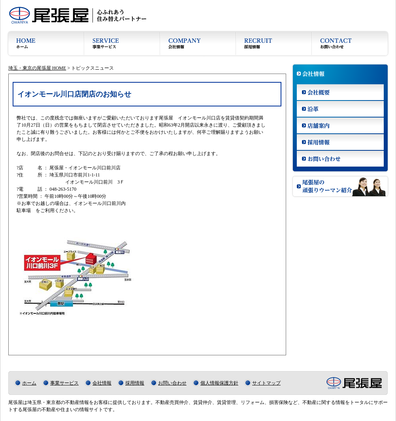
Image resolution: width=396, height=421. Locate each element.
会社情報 (101, 383)
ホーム (29, 383)
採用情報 (134, 383)
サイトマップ (266, 383)
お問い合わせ (172, 383)
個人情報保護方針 (219, 383)
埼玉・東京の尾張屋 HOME (37, 68)
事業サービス (64, 383)
